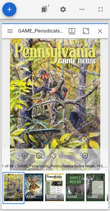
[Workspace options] (82, 9)
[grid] (55, 190)
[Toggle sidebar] (10, 31)
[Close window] (100, 31)
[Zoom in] (25, 156)
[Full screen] (101, 9)
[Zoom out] (39, 156)
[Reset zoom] (53, 156)
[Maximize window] (86, 31)
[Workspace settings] (63, 9)
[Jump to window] (44, 9)
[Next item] (85, 156)
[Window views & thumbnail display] (72, 31)
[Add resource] (9, 9)
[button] (13, 188)
